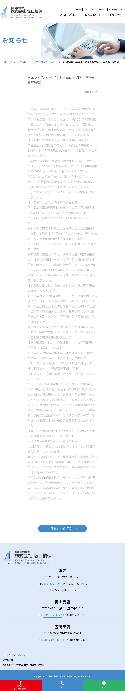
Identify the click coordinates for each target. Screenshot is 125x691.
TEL (50, 584)
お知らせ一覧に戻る (62, 528)
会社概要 (77, 9)
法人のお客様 (68, 15)
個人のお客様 (92, 15)
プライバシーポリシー (16, 655)
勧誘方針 (8, 660)
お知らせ (102, 9)
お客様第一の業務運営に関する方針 (23, 665)
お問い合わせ (117, 15)
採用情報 (113, 9)
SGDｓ (122, 9)
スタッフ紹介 (90, 9)
